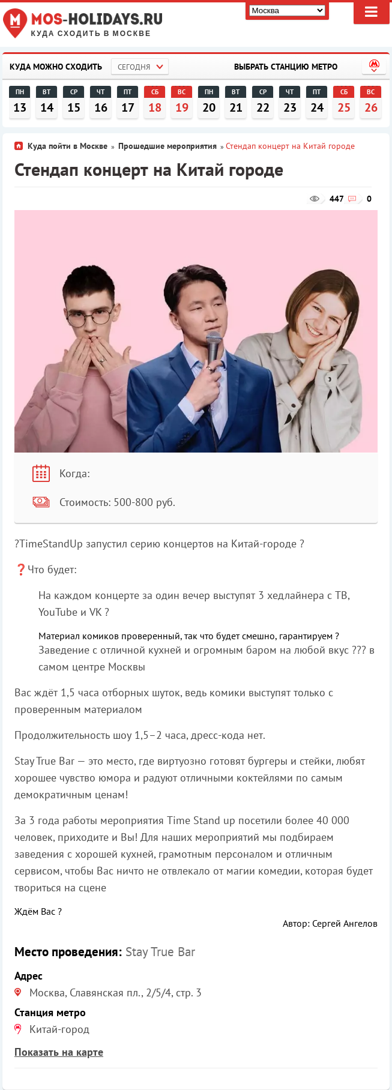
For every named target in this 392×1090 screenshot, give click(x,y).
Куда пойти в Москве (67, 145)
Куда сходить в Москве (91, 33)
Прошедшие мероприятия (167, 145)
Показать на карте (58, 1052)
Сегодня (134, 67)
